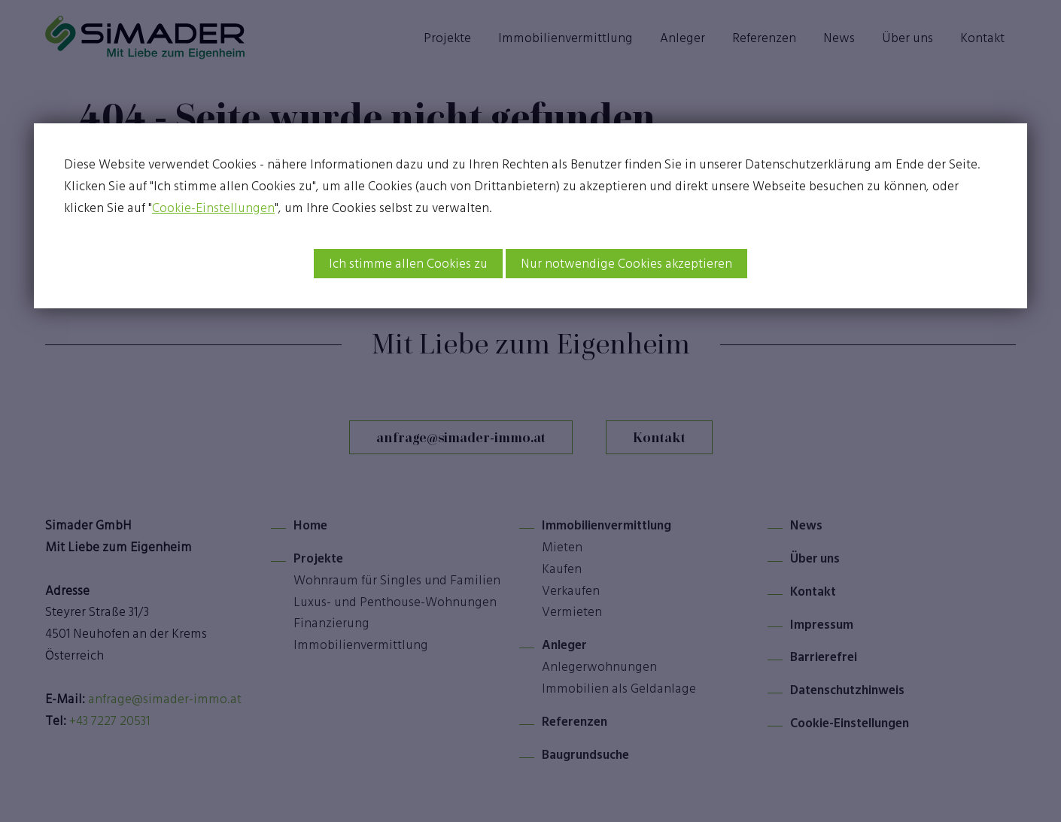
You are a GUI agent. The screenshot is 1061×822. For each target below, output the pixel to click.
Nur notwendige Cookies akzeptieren (626, 263)
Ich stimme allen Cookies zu (408, 263)
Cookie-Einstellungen (213, 207)
